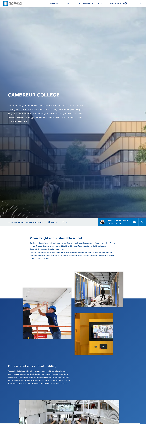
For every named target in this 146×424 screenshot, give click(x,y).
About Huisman (86, 3)
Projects (15, 11)
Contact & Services (117, 3)
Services (70, 3)
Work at (101, 3)
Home (9, 11)
